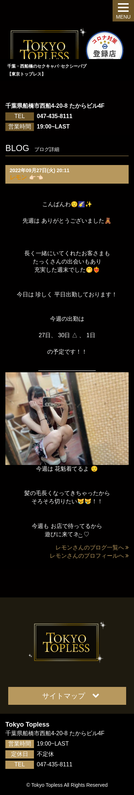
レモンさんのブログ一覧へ (92, 547)
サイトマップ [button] (70, 696)
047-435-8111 (55, 116)
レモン (18, 177)
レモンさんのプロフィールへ (89, 556)
